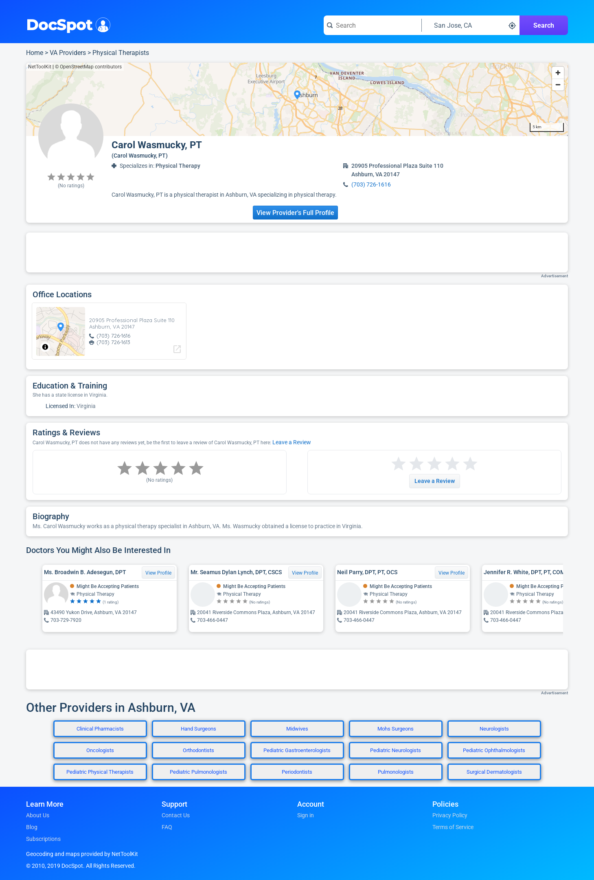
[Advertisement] (297, 252)
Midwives (297, 729)
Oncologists (100, 750)
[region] (297, 99)
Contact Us (176, 815)
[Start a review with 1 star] (398, 464)
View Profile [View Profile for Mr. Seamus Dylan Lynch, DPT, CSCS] (305, 573)
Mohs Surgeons (395, 729)
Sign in (305, 815)
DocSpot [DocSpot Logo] (66, 24)
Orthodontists (198, 750)
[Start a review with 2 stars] (407, 464)
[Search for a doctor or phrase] (372, 25)
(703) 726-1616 (371, 184)
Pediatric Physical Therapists (100, 772)
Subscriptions (43, 839)
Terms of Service (452, 827)
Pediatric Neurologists (395, 750)
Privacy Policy (449, 815)
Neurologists (494, 729)
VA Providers (68, 53)
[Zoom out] (558, 84)
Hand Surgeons (198, 729)
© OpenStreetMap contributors (88, 67)
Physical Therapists (120, 53)
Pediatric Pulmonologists (198, 772)
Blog (31, 827)
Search (543, 25)
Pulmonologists (396, 772)
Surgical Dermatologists (494, 772)
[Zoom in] (558, 73)
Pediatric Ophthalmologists (494, 750)
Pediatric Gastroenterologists (297, 750)
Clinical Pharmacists (100, 729)
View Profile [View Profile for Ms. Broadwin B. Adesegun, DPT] (158, 573)
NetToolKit (39, 67)
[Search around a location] (470, 25)
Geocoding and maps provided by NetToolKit (82, 854)
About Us (37, 815)
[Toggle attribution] (45, 347)
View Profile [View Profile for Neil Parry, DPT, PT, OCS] (451, 573)
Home (34, 53)
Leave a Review (291, 442)
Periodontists (297, 772)
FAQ (167, 827)
